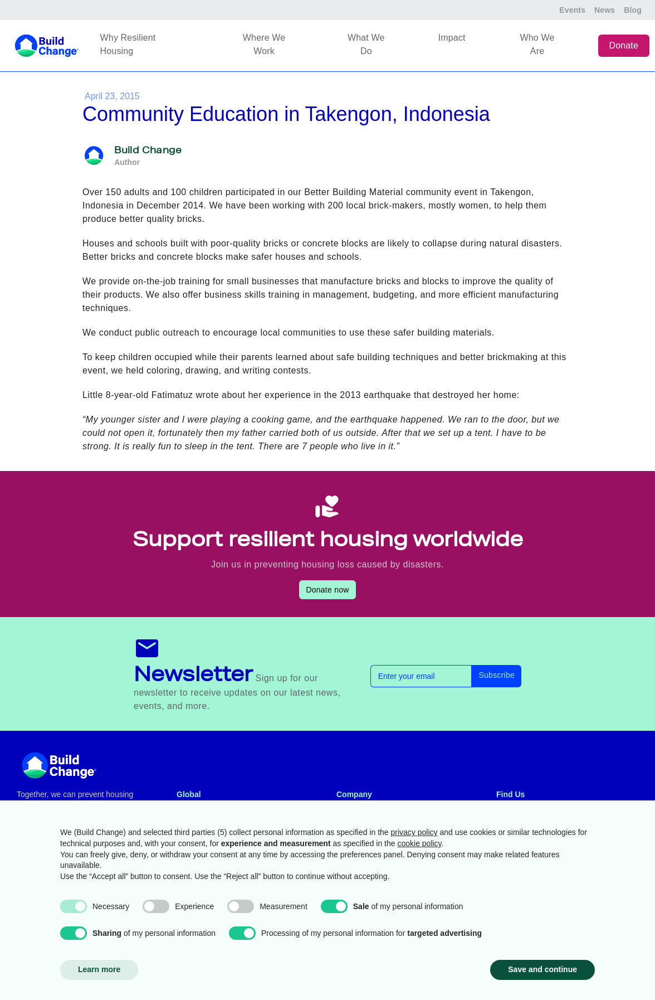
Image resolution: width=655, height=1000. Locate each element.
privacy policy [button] (414, 832)
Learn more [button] (99, 969)
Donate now (327, 589)
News (604, 10)
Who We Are (537, 44)
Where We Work (264, 44)
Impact (452, 37)
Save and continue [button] (542, 969)
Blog (633, 10)
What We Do (366, 44)
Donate (624, 45)
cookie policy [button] (419, 843)
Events (572, 10)
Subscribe (496, 675)
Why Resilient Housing (128, 44)
